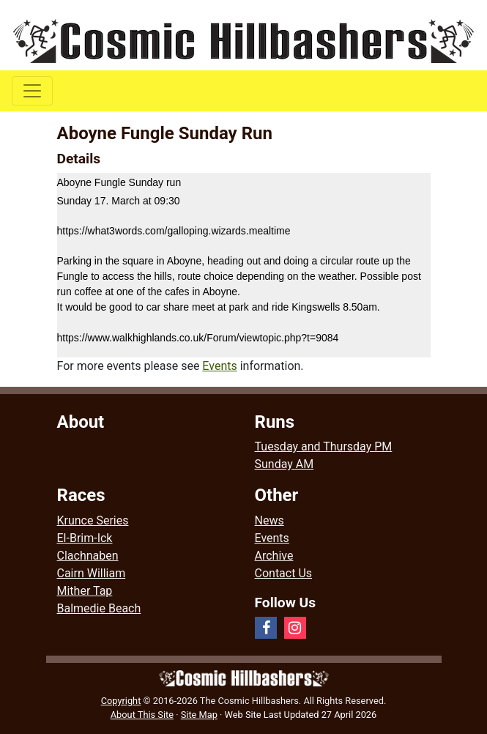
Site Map (199, 714)
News (269, 520)
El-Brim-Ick (85, 538)
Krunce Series (93, 520)
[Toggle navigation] (32, 90)
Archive (274, 556)
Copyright (121, 700)
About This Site (142, 714)
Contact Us (284, 573)
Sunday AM (284, 464)
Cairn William (91, 573)
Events (219, 366)
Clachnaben (88, 556)
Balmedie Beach (99, 608)
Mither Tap (85, 591)
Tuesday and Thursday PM (324, 446)
